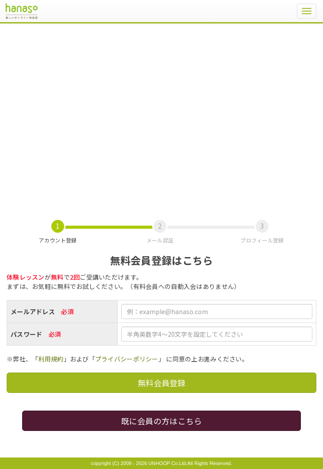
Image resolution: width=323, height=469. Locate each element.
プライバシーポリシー (126, 358)
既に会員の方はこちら (161, 421)
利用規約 (50, 358)
